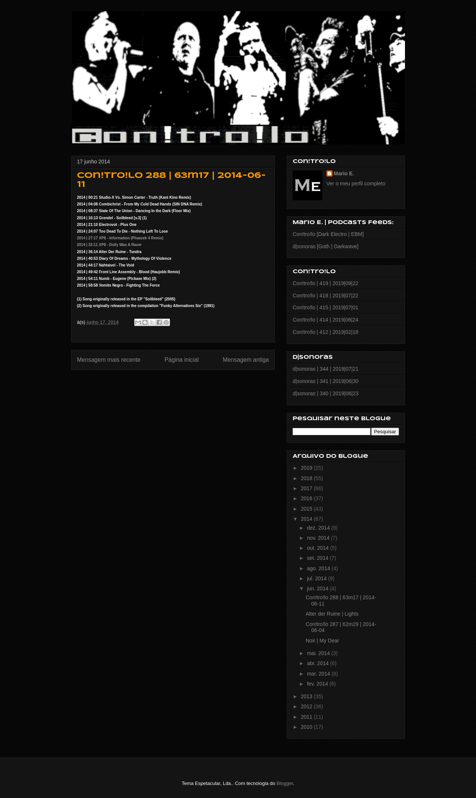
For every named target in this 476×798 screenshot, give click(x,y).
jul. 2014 (317, 578)
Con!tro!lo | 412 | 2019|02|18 (325, 332)
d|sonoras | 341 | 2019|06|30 (325, 381)
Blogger (285, 783)
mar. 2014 (319, 674)
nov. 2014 (319, 538)
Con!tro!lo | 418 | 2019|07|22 (325, 296)
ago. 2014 (319, 568)
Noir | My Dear (322, 641)
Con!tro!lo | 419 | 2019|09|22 (325, 283)
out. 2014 (318, 548)
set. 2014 (318, 558)
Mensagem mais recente (109, 360)
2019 (307, 468)
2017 (307, 488)
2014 (307, 519)
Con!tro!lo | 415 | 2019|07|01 (325, 307)
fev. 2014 (318, 684)
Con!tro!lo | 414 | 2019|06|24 (325, 320)
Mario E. (344, 173)
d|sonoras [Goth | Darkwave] (325, 246)
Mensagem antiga (246, 360)
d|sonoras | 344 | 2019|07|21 (325, 369)
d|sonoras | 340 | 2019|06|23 (325, 393)
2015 (307, 509)
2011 (307, 717)
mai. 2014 (319, 653)
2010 (307, 727)
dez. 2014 (319, 528)
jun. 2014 (318, 588)
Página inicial (181, 360)
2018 (307, 478)
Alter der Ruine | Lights (332, 614)
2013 (307, 696)
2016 (307, 498)
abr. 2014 (318, 663)
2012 (307, 706)
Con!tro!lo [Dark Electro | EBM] (328, 234)
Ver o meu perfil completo (356, 183)
